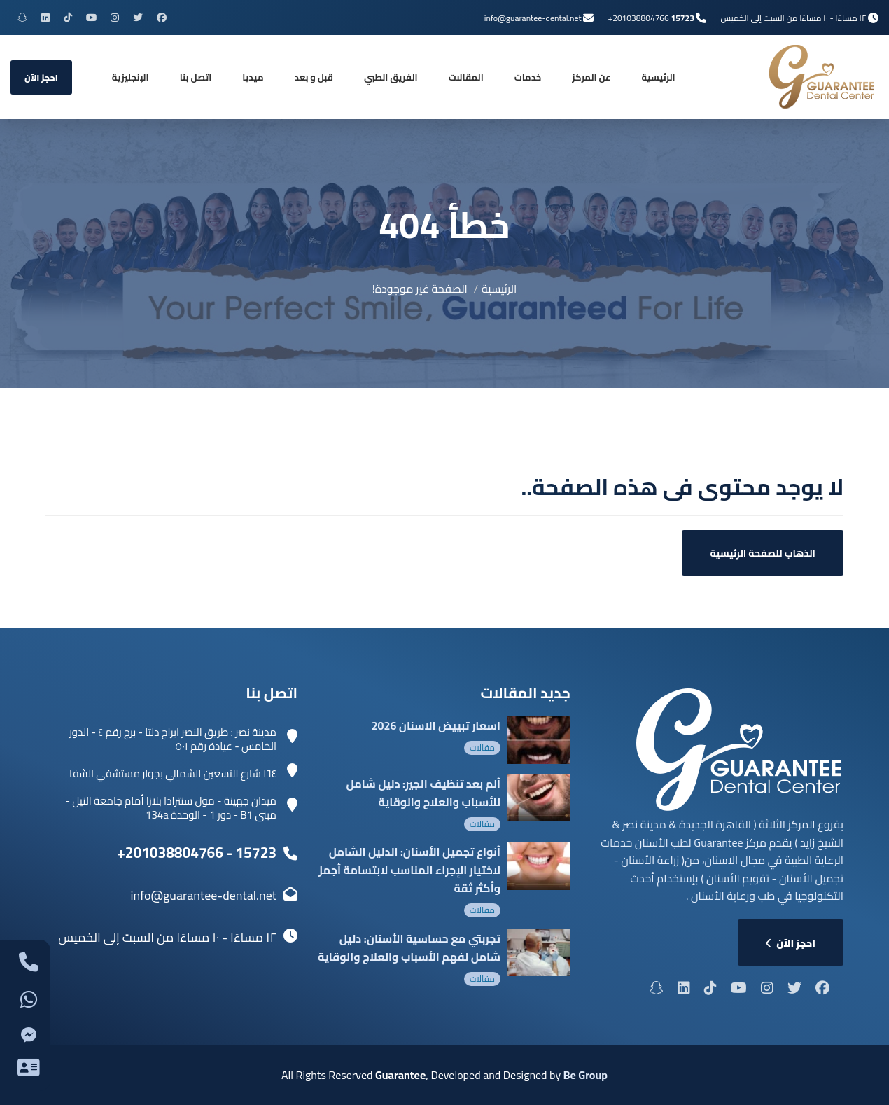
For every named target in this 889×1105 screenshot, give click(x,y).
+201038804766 (638, 18)
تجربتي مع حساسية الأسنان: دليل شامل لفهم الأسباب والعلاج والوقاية (409, 947)
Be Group (586, 1074)
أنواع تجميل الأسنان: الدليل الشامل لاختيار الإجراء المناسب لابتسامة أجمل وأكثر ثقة (407, 869)
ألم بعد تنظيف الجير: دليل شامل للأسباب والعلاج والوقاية (423, 792)
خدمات (528, 77)
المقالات (466, 77)
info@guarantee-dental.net (533, 18)
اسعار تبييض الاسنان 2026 (436, 725)
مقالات (482, 747)
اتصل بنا (196, 77)
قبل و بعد (314, 77)
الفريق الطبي (391, 77)
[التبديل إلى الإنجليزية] (131, 77)
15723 (682, 18)
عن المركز (591, 77)
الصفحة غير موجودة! (420, 288)
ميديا (252, 77)
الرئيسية (659, 77)
